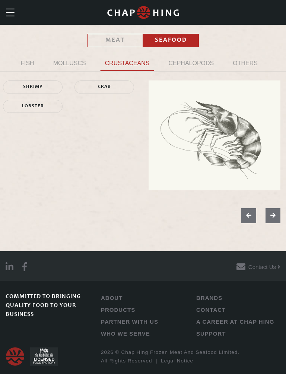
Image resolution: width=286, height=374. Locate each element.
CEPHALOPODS (191, 63)
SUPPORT (211, 333)
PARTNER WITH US (129, 321)
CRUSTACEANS (127, 63)
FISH (27, 63)
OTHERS (245, 63)
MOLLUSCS (69, 63)
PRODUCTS (118, 310)
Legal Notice (177, 361)
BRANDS (209, 298)
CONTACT (211, 310)
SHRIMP (32, 87)
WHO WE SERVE (125, 333)
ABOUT (112, 298)
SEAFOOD (171, 40)
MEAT (115, 40)
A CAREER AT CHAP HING (235, 321)
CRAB (104, 87)
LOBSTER (33, 106)
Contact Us (264, 267)
